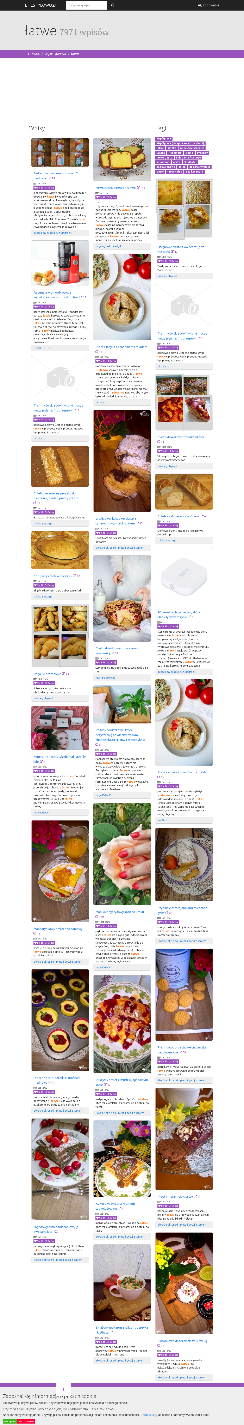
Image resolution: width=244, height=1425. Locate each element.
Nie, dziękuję (26, 1421)
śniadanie (163, 162)
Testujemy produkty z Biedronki (53, 232)
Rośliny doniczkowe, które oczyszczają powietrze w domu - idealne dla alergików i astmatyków (120, 734)
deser (160, 171)
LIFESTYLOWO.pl (40, 5)
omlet (177, 162)
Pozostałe (175, 152)
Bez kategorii (194, 171)
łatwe (75, 54)
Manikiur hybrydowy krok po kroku (120, 912)
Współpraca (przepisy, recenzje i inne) (180, 143)
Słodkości (190, 162)
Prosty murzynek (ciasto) (175, 1196)
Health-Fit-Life (43, 348)
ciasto (189, 152)
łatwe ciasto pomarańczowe (116, 188)
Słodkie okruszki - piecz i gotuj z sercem (120, 547)
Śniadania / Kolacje (188, 157)
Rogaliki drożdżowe (47, 674)
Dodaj (49, 187)
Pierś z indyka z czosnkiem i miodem (122, 347)
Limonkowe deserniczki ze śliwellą (182, 1341)
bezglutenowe (166, 167)
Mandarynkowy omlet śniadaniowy (58, 929)
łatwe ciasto (164, 157)
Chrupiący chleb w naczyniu (53, 576)
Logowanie (208, 5)
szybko (172, 148)
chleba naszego (43, 523)
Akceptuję (10, 1421)
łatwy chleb (175, 171)
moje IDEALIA (103, 795)
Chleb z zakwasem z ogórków (179, 516)
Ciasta (161, 152)
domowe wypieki (199, 167)
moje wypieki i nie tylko (109, 246)
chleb (182, 167)
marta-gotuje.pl (167, 276)
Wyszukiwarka (55, 54)
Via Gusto (101, 402)
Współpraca (164, 138)
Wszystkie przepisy (192, 148)
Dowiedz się (148, 1415)
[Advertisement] (122, 90)
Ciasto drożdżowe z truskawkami (181, 437)
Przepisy (202, 152)
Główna (34, 54)
